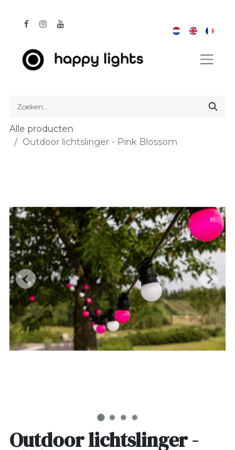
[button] (25, 278)
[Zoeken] (213, 107)
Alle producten (41, 128)
